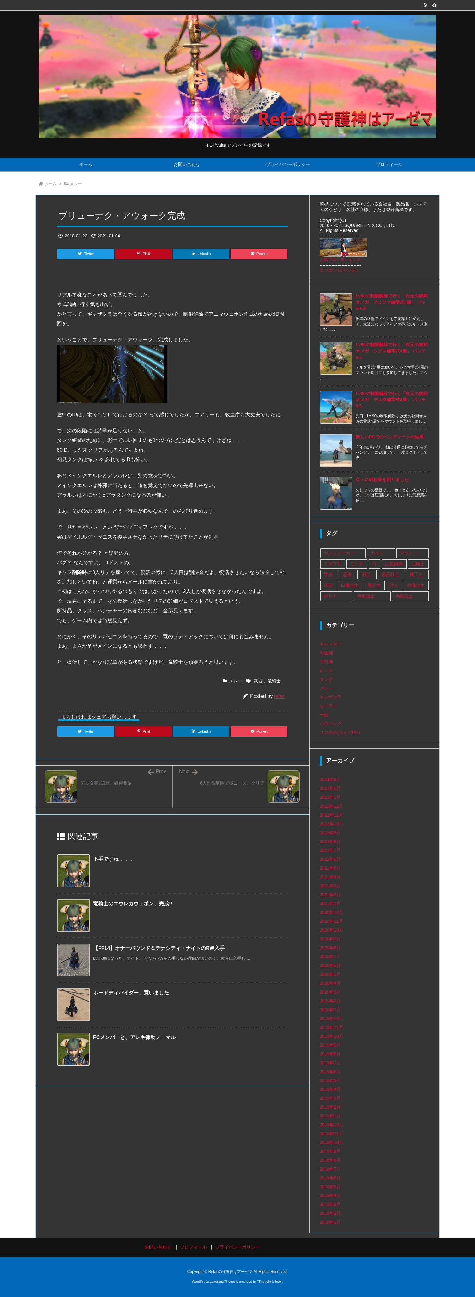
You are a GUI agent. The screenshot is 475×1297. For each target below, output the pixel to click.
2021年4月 (330, 876)
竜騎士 (274, 680)
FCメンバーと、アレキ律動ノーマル (134, 1037)
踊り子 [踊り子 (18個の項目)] (330, 595)
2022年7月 (330, 850)
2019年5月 (330, 1080)
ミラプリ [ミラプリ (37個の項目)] (332, 563)
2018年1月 (330, 1222)
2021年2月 (330, 894)
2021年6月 (330, 868)
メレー (76, 183)
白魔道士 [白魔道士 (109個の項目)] (350, 585)
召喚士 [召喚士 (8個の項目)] (418, 563)
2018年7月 (330, 1169)
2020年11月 (331, 921)
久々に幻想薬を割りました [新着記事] (382, 479)
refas (279, 696)
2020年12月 (331, 912)
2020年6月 (330, 965)
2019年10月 (331, 1036)
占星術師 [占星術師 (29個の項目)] (394, 563)
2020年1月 (330, 1009)
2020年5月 (330, 974)
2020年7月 (330, 956)
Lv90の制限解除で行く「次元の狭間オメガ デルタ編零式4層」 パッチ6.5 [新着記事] (392, 399)
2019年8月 (330, 1053)
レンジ (326, 670)
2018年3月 (330, 1204)
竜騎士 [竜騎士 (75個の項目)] (374, 585)
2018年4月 (330, 1195)
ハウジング (331, 723)
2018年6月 (330, 1177)
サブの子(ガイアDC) (340, 732)
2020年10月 (331, 930)
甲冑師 (326, 661)
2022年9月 (330, 832)
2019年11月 (331, 1027)
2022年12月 (331, 806)
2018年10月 (331, 1142)
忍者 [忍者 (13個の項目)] (347, 574)
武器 (258, 680)
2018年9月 (330, 1151)
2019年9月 (330, 1045)
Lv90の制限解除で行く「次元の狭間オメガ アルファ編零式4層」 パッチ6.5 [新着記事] (392, 302)
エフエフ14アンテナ (340, 270)
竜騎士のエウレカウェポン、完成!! (132, 903)
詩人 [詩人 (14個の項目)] (393, 585)
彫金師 (326, 652)
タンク (326, 679)
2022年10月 (331, 823)
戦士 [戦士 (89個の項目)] (366, 574)
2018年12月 (331, 1124)
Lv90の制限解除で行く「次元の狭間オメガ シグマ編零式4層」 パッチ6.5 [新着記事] (392, 350)
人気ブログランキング (340, 260)
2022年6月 (330, 859)
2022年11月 (331, 814)
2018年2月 (330, 1213)
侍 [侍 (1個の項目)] (374, 563)
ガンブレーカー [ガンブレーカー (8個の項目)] (339, 552)
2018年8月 (330, 1160)
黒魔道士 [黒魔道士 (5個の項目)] (404, 595)
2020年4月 (330, 983)
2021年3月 (330, 885)
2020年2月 (330, 1000)
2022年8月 (330, 841)
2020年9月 (330, 938)
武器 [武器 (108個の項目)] (328, 585)
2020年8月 (330, 947)
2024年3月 (330, 779)
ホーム (50, 183)
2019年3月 (330, 1098)
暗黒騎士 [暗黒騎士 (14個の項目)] (390, 574)
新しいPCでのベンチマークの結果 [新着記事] (390, 436)
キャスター (331, 643)
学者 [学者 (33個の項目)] (328, 574)
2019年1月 (330, 1115)
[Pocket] (259, 254)
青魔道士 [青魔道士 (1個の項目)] (366, 595)
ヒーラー (328, 705)
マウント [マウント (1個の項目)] (409, 552)
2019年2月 (330, 1107)
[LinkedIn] (201, 254)
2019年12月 (331, 1018)
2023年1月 (330, 797)
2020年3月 (330, 991)
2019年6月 (330, 1071)
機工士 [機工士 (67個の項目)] (416, 574)
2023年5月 (330, 788)
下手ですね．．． (113, 859)
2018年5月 (330, 1186)
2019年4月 (330, 1089)
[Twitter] (85, 254)
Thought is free (269, 1281)
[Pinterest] (143, 254)
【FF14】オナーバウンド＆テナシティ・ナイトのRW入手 (159, 948)
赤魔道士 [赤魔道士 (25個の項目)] (416, 585)
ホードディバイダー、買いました (131, 992)
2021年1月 (330, 903)
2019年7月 (330, 1062)
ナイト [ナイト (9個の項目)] (377, 552)
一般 (324, 714)
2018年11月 (331, 1133)
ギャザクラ (331, 697)
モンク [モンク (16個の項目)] (356, 563)
